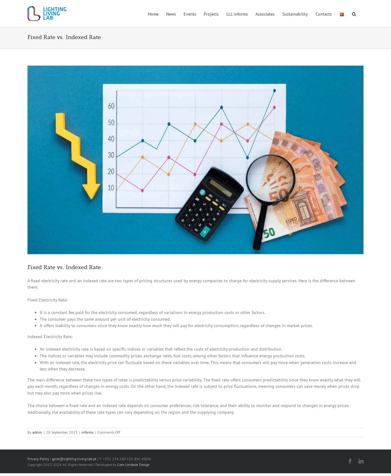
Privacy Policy (38, 458)
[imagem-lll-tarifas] (195, 160)
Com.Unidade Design (133, 464)
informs (87, 432)
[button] (354, 13)
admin (37, 432)
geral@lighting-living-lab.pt (74, 458)
